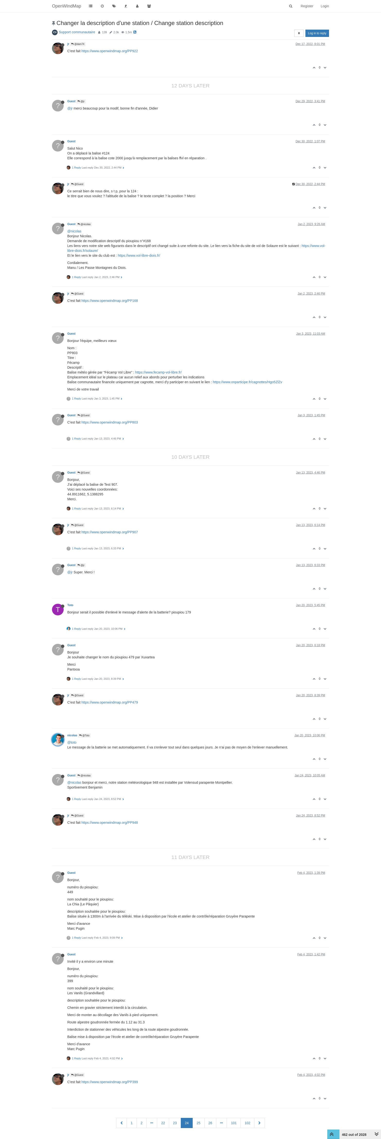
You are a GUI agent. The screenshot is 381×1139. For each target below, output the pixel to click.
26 (210, 1123)
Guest (71, 101)
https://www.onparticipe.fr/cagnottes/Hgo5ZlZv (247, 382)
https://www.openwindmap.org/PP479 (109, 702)
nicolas (72, 735)
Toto (70, 605)
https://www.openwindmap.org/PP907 (109, 532)
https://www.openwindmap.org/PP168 (109, 301)
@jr (81, 101)
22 (163, 1123)
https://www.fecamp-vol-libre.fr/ (158, 372)
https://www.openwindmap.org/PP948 (109, 822)
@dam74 (77, 44)
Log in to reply (317, 33)
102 (247, 1123)
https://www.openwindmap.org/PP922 (109, 51)
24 (187, 1123)
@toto (72, 742)
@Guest (77, 184)
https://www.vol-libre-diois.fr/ (139, 255)
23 (175, 1123)
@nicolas (84, 224)
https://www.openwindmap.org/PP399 (109, 1082)
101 (233, 1123)
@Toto (84, 735)
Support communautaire (77, 32)
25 (198, 1123)
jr (68, 44)
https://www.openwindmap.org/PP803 (109, 422)
